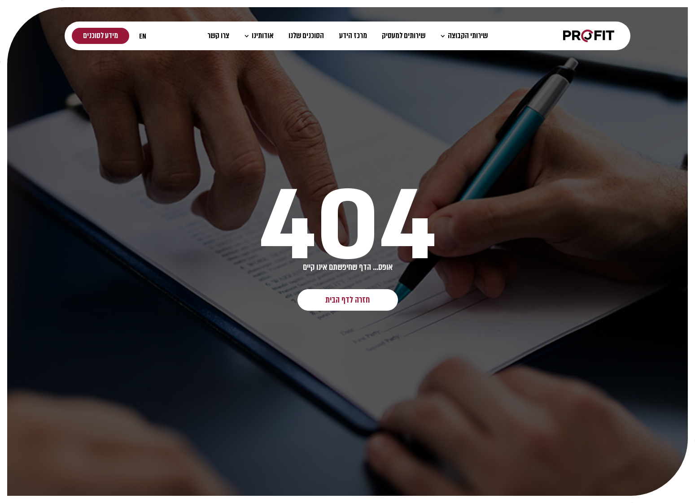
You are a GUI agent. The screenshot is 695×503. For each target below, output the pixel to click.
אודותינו (259, 35)
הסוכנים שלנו (306, 35)
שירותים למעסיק (403, 35)
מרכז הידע (353, 35)
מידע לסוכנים (100, 35)
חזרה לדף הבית (347, 300)
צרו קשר (218, 35)
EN (142, 36)
